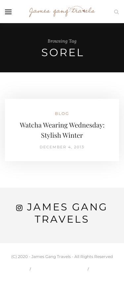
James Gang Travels (67, 213)
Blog (62, 113)
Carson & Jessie (60, 268)
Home (17, 268)
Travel (105, 268)
